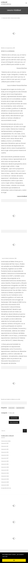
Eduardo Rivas (14, 417)
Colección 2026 (5, 485)
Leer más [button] (4, 556)
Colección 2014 (5, 455)
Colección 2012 (4, 449)
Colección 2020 (6, 18)
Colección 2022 (5, 473)
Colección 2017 (4, 458)
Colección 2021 (4, 470)
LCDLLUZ (4, 2)
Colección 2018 (4, 461)
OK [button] (14, 560)
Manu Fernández (14, 422)
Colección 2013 (4, 452)
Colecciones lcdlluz (15, 18)
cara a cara (11, 407)
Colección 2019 (4, 464)
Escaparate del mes (6, 488)
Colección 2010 (4, 443)
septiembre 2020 (20, 407)
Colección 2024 (5, 479)
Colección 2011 (4, 446)
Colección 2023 (5, 476)
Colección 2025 (5, 482)
